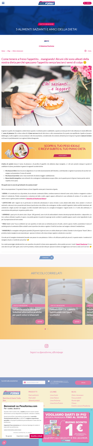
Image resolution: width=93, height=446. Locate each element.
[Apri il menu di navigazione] (3, 3)
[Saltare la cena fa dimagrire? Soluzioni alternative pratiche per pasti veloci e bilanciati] (27, 302)
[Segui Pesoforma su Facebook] (41, 442)
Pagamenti (53, 419)
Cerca (87, 3)
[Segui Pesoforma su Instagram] (46, 442)
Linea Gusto (54, 395)
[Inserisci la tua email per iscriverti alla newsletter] (34, 382)
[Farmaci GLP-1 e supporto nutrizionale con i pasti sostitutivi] (65, 302)
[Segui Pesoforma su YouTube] (52, 442)
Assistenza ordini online (58, 422)
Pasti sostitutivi (34, 395)
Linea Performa (55, 401)
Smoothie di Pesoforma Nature (36, 198)
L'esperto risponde (80, 417)
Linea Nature (54, 398)
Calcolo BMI (77, 413)
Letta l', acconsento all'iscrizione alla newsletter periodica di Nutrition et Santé (58, 382)
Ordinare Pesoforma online (59, 417)
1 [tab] (45, 329)
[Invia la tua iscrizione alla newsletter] (83, 383)
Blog (9, 51)
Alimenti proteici (34, 401)
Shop (52, 413)
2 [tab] (47, 329)
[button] (46, 257)
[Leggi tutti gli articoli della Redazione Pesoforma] (46, 42)
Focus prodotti (76, 398)
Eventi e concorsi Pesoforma (81, 406)
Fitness (74, 403)
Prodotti (33, 392)
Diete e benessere (18, 51)
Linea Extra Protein (56, 403)
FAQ (73, 420)
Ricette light (76, 401)
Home (3, 51)
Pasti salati (32, 398)
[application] (88, 441)
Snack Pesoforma (81, 244)
